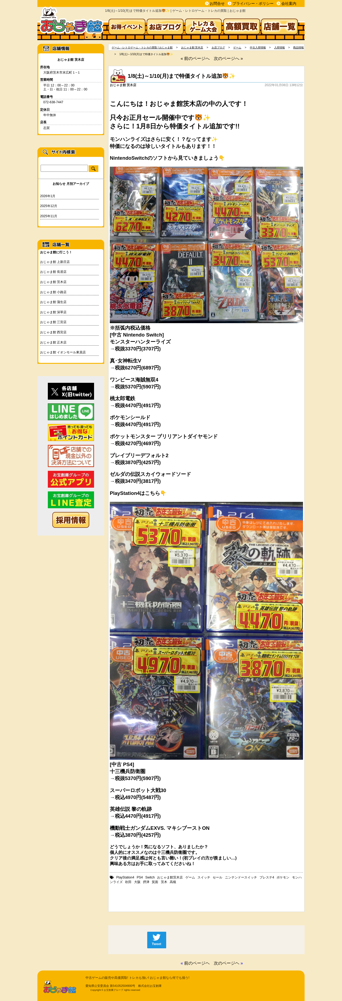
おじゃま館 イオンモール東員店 (63, 352)
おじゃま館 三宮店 (53, 322)
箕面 (155, 882)
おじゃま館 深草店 (53, 312)
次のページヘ (226, 963)
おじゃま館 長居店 (53, 272)
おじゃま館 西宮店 (53, 332)
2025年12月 (48, 206)
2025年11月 (48, 216)
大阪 (137, 882)
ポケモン (283, 877)
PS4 (140, 877)
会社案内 (288, 3)
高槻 (173, 882)
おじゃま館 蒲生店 (53, 302)
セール (217, 877)
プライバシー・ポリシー (253, 3)
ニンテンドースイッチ (241, 877)
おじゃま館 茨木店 (53, 282)
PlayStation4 (125, 877)
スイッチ (203, 877)
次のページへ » (228, 58)
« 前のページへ (195, 58)
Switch (150, 877)
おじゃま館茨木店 (170, 877)
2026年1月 (47, 196)
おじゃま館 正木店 (53, 342)
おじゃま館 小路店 (53, 292)
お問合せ (217, 3)
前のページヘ (197, 963)
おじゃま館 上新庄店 (55, 262)
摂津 (146, 882)
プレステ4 (266, 877)
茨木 (164, 882)
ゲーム (190, 877)
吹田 (128, 882)
